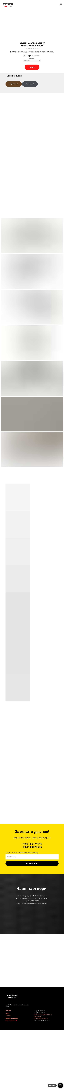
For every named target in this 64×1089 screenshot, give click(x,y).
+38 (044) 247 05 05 (39, 1066)
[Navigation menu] (61, 4)
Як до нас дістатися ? (11, 1076)
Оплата (7, 1068)
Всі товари (8, 1066)
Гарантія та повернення (11, 1073)
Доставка (8, 1071)
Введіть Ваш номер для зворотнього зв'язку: (22, 853)
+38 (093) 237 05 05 (39, 1068)
